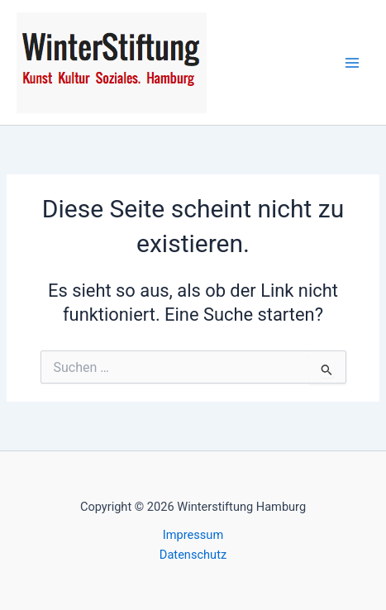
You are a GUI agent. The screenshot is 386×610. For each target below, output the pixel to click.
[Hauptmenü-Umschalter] (352, 62)
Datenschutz (193, 554)
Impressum (193, 534)
